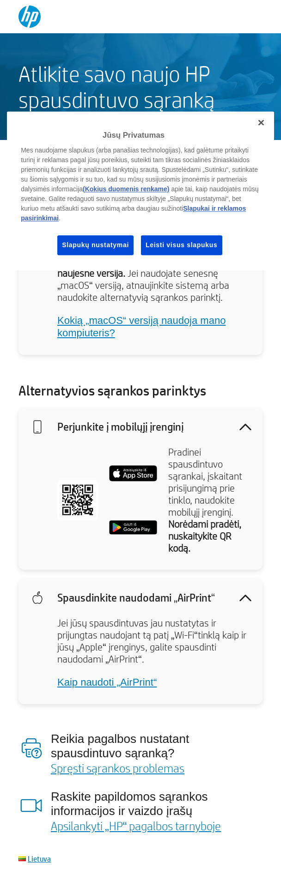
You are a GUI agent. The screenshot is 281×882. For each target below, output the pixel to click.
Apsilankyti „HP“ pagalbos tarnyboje (136, 825)
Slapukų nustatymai (95, 245)
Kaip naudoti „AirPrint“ (107, 682)
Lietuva (39, 858)
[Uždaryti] (261, 123)
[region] (140, 191)
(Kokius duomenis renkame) (126, 189)
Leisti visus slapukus (182, 245)
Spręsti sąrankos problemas (117, 767)
